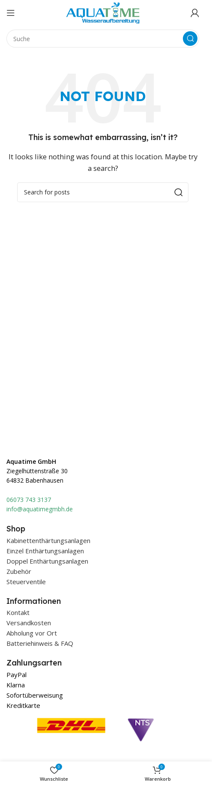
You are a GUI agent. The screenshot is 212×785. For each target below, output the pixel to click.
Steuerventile (26, 581)
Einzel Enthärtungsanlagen (45, 550)
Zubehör (18, 571)
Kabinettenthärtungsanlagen (48, 540)
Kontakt (18, 612)
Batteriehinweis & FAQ (39, 643)
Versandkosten (28, 622)
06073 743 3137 (28, 499)
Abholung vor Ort (31, 633)
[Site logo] (103, 12)
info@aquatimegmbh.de (39, 509)
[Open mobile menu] (10, 12)
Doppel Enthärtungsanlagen (47, 561)
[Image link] (96, 748)
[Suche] (102, 39)
